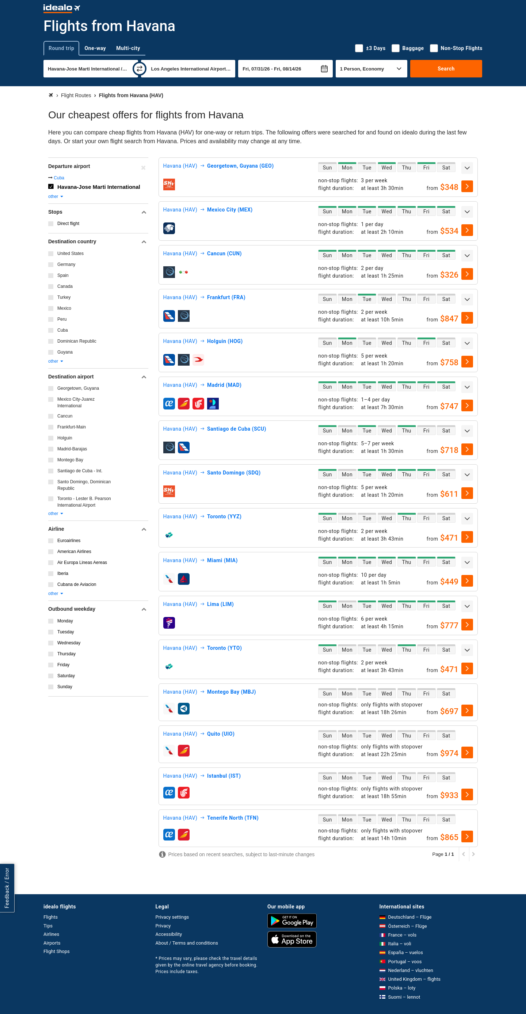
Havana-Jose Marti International (98, 187)
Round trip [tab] (61, 48)
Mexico (64, 308)
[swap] (139, 69)
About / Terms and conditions (187, 943)
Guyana (65, 352)
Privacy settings (172, 917)
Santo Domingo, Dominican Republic (84, 485)
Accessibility (169, 934)
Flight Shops (56, 951)
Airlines (51, 934)
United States (70, 253)
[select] (467, 186)
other (56, 196)
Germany (66, 264)
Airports (51, 943)
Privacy (163, 926)
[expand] (467, 168)
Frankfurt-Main (71, 427)
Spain (63, 275)
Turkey (63, 297)
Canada (65, 286)
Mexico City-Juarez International (76, 402)
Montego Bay (70, 459)
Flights (50, 917)
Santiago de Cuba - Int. (79, 470)
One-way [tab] (95, 48)
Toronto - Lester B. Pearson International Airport (84, 502)
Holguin (64, 438)
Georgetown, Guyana (78, 388)
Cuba (59, 177)
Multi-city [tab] (128, 48)
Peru (61, 319)
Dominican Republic (76, 341)
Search (446, 69)
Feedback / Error (7, 888)
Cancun (64, 416)
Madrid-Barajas (72, 448)
